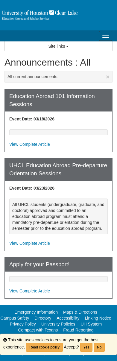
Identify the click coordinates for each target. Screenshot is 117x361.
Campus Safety (15, 318)
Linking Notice (98, 318)
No (99, 347)
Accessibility (68, 318)
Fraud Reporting (78, 330)
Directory (42, 318)
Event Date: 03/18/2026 (31, 119)
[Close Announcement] (108, 77)
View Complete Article (29, 144)
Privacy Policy (23, 324)
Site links (58, 46)
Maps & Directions (80, 312)
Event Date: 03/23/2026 (31, 188)
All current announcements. (58, 76)
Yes (86, 347)
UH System (91, 324)
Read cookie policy (44, 347)
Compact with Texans (38, 330)
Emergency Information (36, 312)
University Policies (58, 324)
